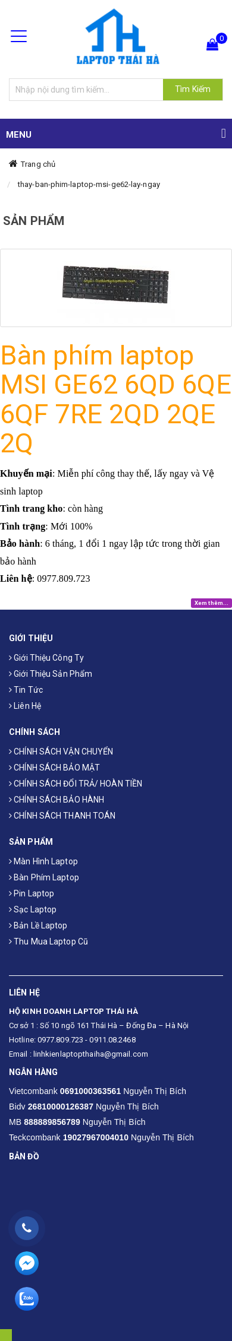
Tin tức (26, 690)
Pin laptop (31, 893)
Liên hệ (25, 706)
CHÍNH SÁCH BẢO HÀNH (56, 799)
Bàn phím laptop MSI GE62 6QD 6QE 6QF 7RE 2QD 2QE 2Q (115, 399)
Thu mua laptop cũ (48, 941)
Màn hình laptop (43, 861)
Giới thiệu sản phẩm (50, 674)
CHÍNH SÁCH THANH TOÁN (62, 815)
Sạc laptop (33, 909)
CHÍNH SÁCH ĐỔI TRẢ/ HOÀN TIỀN (75, 783)
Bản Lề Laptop (38, 925)
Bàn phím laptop (44, 877)
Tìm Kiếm (193, 89)
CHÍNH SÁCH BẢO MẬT (54, 767)
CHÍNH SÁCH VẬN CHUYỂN (61, 751)
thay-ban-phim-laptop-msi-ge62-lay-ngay (89, 184)
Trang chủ (38, 164)
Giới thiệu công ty (46, 657)
